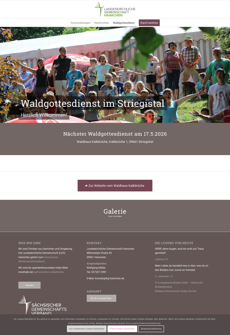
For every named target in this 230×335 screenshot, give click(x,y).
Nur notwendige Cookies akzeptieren (86, 329)
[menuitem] (80, 23)
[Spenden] (29, 285)
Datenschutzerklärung (151, 329)
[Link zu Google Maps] (101, 298)
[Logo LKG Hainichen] (115, 9)
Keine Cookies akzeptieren (122, 329)
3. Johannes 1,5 (164, 276)
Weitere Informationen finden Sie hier (175, 291)
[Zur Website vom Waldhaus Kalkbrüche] (115, 185)
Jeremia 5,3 (161, 259)
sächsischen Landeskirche (48, 272)
